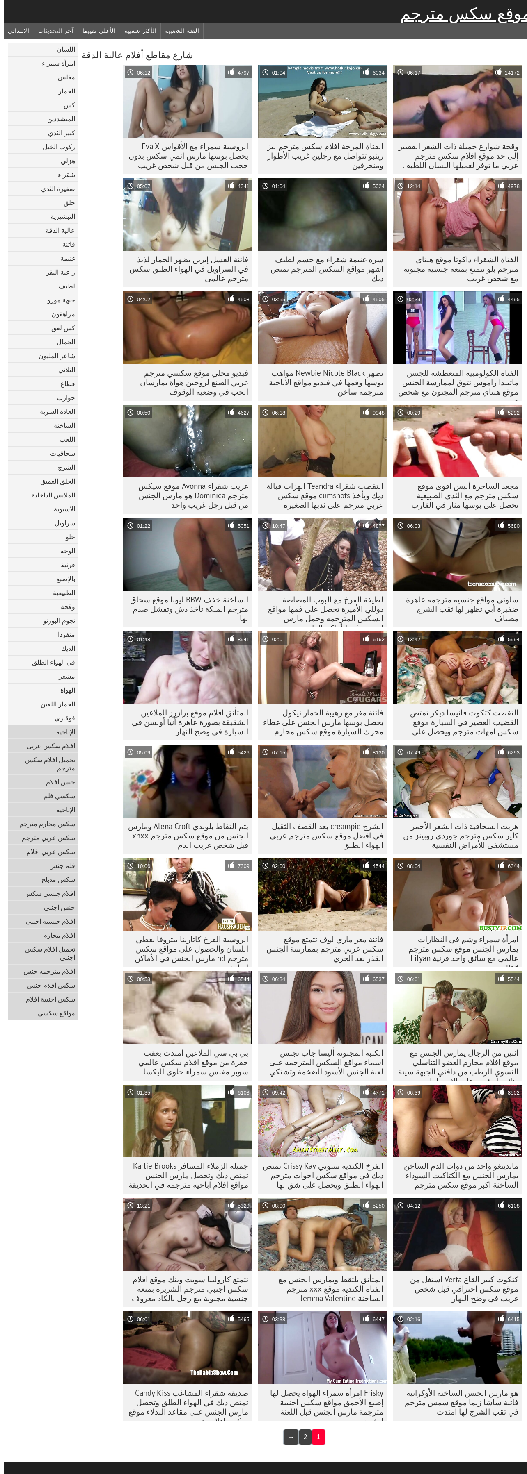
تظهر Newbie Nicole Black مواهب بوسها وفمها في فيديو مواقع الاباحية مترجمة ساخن (322, 382)
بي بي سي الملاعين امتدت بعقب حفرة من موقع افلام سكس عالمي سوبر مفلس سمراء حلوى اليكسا (190, 1062)
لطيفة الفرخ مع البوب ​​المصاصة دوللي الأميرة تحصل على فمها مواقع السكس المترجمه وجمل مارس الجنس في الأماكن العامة (322, 611)
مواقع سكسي (52, 1013)
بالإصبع (62, 579)
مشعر (63, 676)
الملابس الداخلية (49, 495)
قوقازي (61, 718)
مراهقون (59, 314)
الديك (64, 648)
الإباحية (62, 732)
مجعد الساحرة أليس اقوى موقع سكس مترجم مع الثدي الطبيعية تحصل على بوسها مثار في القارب (461, 495)
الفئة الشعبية (178, 30)
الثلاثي (63, 370)
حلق (65, 202)
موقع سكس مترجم (461, 14)
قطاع (64, 383)
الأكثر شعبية (137, 30)
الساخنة (60, 425)
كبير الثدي (57, 133)
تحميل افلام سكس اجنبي (46, 953)
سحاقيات (58, 453)
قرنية (64, 565)
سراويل (61, 523)
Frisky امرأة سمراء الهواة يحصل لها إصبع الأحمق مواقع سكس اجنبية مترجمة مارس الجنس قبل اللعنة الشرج (323, 1404)
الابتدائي (15, 30)
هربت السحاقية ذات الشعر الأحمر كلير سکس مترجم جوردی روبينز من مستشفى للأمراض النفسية (457, 835)
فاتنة (65, 244)
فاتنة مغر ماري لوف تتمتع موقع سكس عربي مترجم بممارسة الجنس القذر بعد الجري (321, 948)
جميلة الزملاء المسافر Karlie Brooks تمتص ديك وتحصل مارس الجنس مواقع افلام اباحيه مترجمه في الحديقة (185, 1175)
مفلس (62, 77)
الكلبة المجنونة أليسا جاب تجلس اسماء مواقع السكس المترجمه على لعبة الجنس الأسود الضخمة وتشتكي (323, 1062)
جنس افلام (56, 782)
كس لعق (59, 328)
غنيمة (64, 258)
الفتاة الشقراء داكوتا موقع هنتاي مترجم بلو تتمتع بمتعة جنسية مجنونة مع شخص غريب (457, 268)
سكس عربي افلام (47, 851)
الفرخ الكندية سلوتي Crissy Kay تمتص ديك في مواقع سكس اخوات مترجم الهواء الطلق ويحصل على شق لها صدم (319, 1177)
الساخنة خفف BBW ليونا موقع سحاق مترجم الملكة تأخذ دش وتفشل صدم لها (185, 609)
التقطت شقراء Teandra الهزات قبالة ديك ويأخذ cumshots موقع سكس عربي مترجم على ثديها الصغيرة (321, 495)
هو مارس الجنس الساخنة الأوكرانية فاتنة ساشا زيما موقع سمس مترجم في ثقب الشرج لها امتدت (458, 1402)
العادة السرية (53, 411)
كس (65, 105)
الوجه (64, 551)
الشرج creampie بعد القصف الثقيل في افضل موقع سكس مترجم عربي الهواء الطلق (323, 835)
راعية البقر (56, 272)
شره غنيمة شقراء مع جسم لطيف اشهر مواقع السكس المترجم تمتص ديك (323, 268)
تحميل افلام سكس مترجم (46, 764)
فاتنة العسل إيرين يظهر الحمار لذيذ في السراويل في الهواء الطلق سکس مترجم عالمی (185, 268)
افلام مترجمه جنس (45, 971)
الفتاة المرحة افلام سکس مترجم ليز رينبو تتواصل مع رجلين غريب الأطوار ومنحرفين (322, 155)
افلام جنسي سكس (46, 893)
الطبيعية (60, 592)
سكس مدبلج (54, 879)
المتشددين (57, 119)
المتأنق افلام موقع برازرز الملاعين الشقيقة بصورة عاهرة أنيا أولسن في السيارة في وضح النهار (186, 722)
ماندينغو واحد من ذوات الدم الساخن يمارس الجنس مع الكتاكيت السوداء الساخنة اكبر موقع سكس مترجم (457, 1175)
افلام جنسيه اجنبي (46, 921)
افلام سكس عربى (47, 746)
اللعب (63, 439)
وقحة (64, 606)
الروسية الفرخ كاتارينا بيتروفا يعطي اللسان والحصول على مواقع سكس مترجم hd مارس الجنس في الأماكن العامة (188, 950)
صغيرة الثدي (54, 188)
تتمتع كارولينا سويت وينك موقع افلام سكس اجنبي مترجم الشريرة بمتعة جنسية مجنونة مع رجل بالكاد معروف (186, 1288)
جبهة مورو (57, 300)
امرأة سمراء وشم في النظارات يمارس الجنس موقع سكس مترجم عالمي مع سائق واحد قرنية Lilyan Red (460, 950)
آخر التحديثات (52, 30)
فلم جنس (58, 865)
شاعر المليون (53, 356)
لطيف (63, 286)
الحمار (63, 91)
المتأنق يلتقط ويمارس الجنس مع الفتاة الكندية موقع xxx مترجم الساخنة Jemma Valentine (327, 1288)
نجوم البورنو (55, 620)
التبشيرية (59, 216)
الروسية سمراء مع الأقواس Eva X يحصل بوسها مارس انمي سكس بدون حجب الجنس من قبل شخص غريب (185, 155)
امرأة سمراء (54, 63)
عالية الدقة (56, 230)
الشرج (62, 467)
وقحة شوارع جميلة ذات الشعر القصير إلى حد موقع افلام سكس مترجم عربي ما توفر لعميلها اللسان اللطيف (455, 155)
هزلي (64, 161)
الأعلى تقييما (95, 30)
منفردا (62, 634)
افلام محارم (55, 935)
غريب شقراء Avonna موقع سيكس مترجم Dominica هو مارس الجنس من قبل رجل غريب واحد (190, 495)
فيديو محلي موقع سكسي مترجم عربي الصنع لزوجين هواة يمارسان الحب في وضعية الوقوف (190, 382)
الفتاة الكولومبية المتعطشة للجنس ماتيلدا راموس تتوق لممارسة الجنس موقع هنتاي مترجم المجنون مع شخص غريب (454, 384)
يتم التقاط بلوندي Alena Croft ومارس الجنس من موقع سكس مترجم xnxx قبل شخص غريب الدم (184, 835)
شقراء (62, 174)
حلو (66, 537)
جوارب (62, 397)
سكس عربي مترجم (44, 838)
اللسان (62, 49)
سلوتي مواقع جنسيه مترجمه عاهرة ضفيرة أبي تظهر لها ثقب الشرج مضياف (458, 609)
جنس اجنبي (55, 907)
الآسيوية (60, 509)
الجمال (62, 342)
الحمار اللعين (54, 704)
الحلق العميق (54, 481)
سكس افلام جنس (47, 985)
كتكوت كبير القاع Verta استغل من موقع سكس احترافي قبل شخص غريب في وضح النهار (460, 1288)
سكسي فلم (55, 796)
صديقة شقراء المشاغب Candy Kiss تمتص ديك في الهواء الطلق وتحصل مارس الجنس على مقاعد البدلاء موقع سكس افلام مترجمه (185, 1404)
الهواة (64, 690)
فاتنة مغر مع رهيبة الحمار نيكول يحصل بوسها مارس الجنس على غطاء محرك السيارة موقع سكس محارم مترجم (319, 724)
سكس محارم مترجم (43, 824)
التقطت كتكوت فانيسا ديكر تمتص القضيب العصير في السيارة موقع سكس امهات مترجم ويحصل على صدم (460, 724)
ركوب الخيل (55, 147)
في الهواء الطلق (49, 662)
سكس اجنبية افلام (46, 999)
